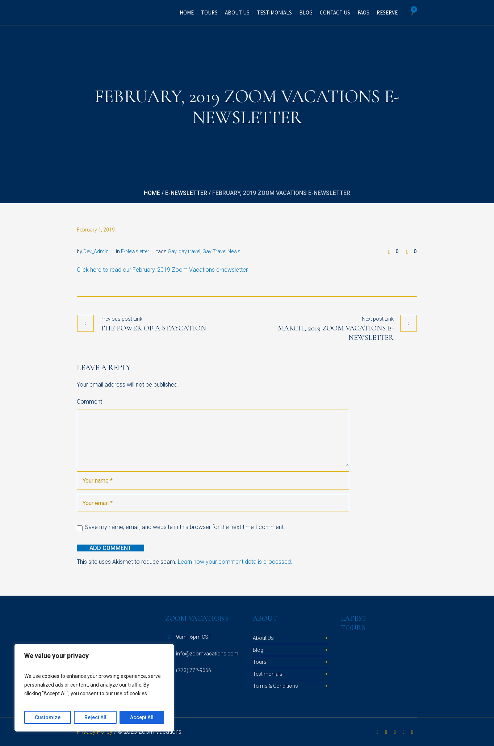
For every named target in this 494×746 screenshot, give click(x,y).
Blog (258, 650)
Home (152, 192)
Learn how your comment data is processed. (235, 561)
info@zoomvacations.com (207, 654)
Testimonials (267, 674)
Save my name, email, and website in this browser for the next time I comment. (185, 527)
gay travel (189, 251)
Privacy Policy (95, 731)
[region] (94, 688)
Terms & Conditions (275, 686)
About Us (263, 638)
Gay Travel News (221, 251)
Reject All (95, 717)
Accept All (142, 717)
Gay (172, 251)
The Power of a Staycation (153, 328)
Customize (47, 717)
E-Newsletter (186, 192)
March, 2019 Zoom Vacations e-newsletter (336, 333)
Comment (89, 401)
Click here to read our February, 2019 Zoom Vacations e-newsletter (162, 269)
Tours (260, 662)
